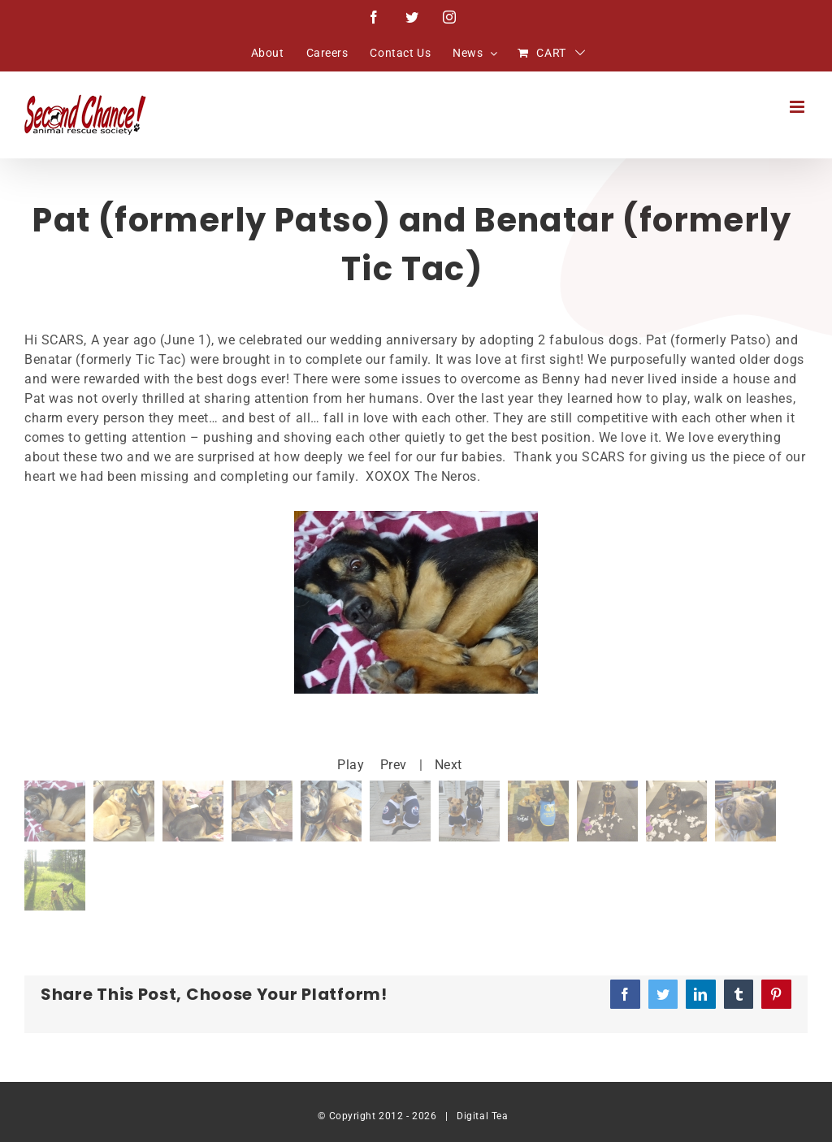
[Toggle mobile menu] (799, 106)
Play (350, 764)
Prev (393, 764)
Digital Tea (482, 1116)
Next (448, 764)
